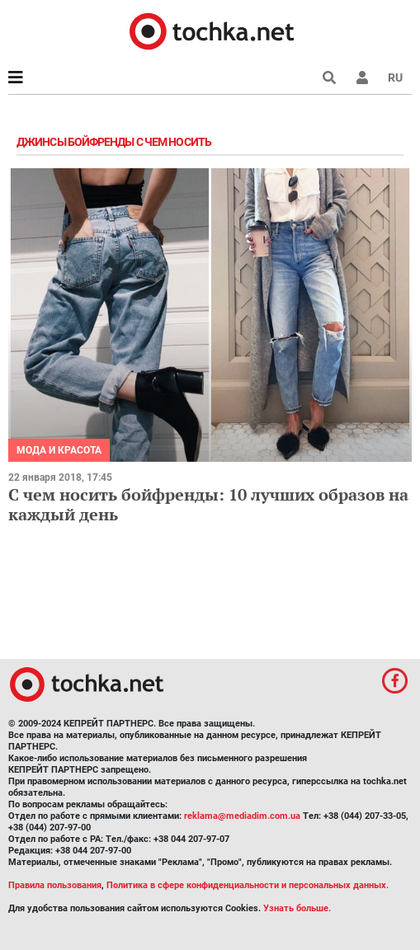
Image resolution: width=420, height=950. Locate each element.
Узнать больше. (297, 908)
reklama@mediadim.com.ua (242, 816)
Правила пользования (54, 885)
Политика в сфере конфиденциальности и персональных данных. (247, 885)
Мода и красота (59, 450)
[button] (362, 77)
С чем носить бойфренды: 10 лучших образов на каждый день (208, 504)
